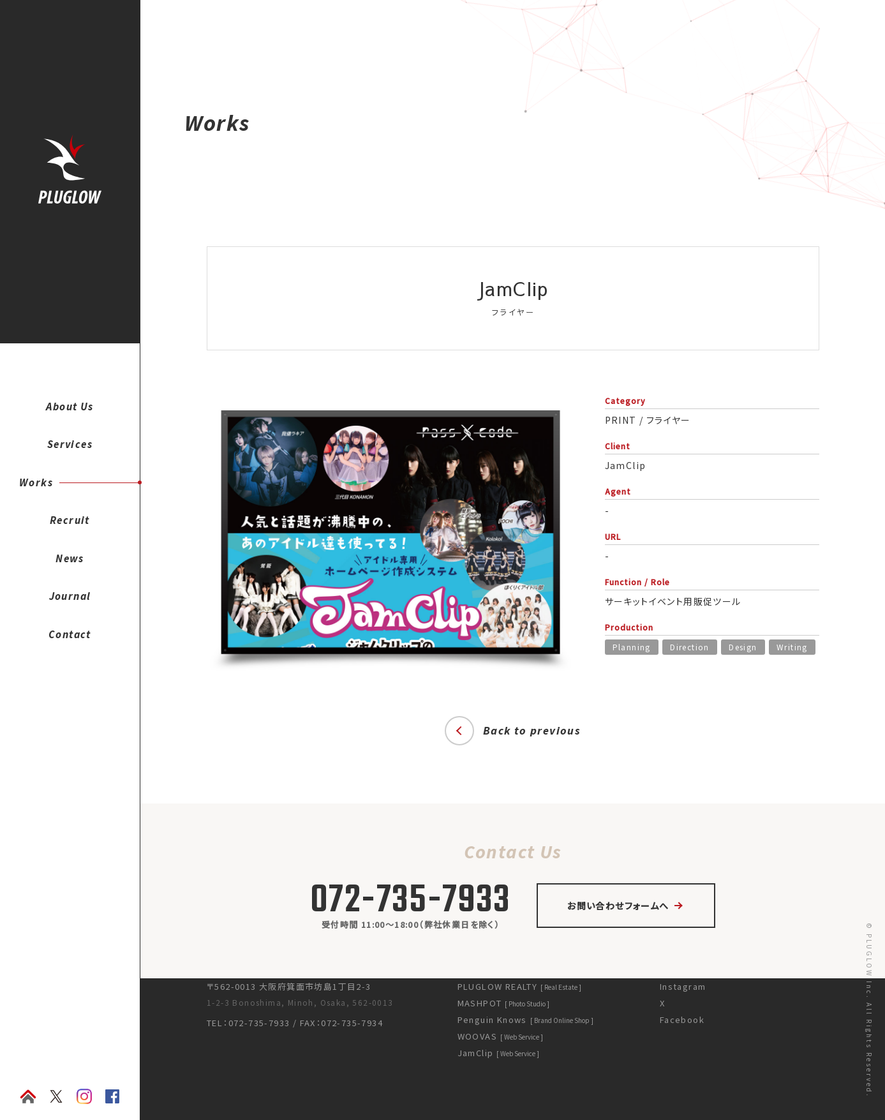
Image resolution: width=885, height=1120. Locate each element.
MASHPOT (503, 1003)
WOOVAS (499, 1036)
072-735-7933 (410, 901)
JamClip (498, 1053)
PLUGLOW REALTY (519, 986)
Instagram (682, 986)
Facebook (681, 1019)
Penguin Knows (525, 1019)
